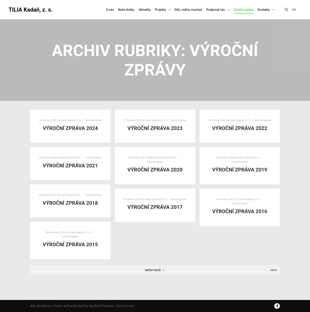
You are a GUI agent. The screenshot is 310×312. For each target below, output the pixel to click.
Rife (33, 306)
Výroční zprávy (94, 120)
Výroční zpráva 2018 (70, 203)
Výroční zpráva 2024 (70, 128)
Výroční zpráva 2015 (70, 245)
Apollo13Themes (101, 306)
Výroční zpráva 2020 (155, 170)
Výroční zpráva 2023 (155, 128)
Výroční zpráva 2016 (239, 211)
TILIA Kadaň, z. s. (30, 9)
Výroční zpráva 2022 (239, 128)
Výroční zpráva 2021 (70, 166)
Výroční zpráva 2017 (155, 207)
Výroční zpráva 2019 (239, 170)
